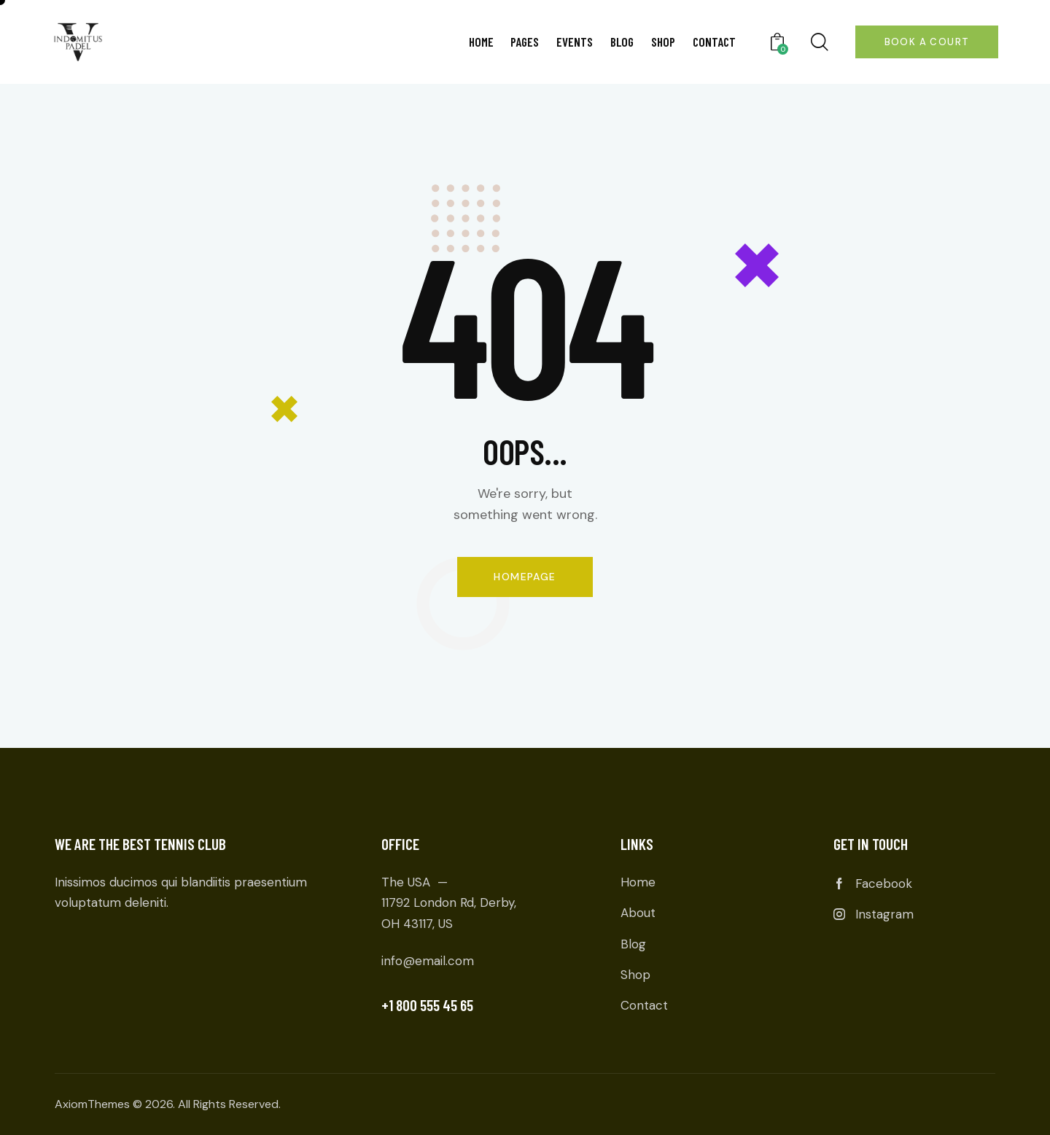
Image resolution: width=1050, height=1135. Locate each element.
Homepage (525, 576)
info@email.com (427, 961)
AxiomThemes (92, 1104)
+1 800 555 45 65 (427, 1005)
